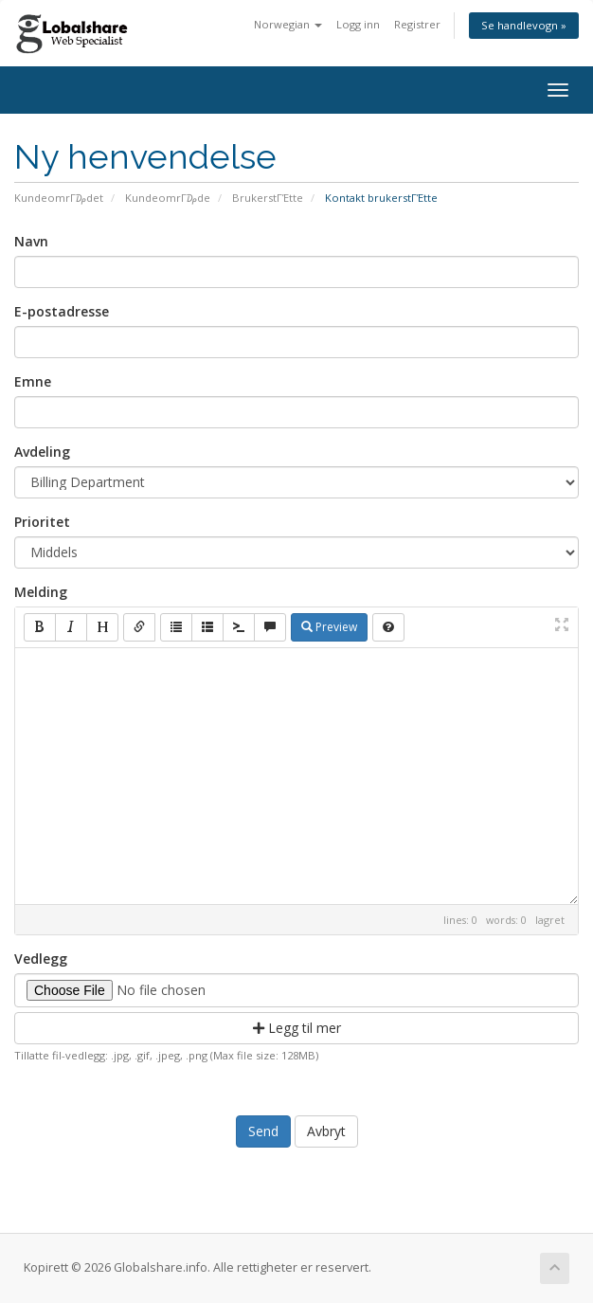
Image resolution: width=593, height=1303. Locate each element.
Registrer (417, 24)
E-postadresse (61, 311)
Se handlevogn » (523, 25)
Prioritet (42, 522)
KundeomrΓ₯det (58, 197)
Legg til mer (297, 1028)
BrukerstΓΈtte (267, 197)
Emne (32, 381)
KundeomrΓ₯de (167, 197)
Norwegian (288, 24)
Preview (329, 627)
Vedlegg (40, 959)
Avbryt (326, 1131)
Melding (40, 592)
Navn (31, 241)
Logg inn (358, 24)
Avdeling (42, 452)
